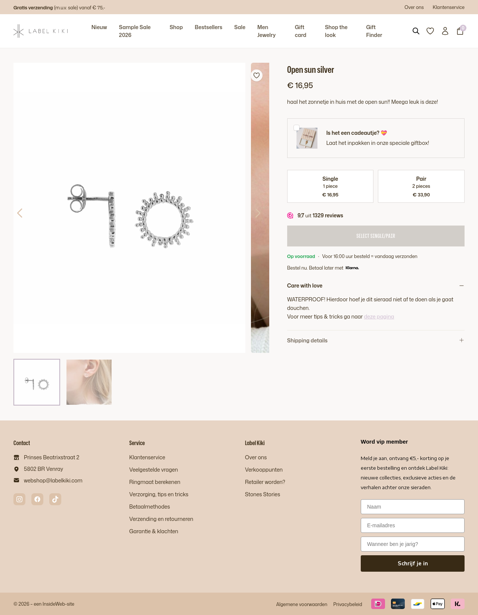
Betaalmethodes (149, 506)
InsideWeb (54, 603)
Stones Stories (262, 494)
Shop (176, 27)
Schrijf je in (413, 563)
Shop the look (336, 31)
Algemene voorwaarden (301, 604)
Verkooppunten (264, 469)
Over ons (414, 7)
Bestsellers (208, 27)
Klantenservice (449, 7)
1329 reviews (328, 215)
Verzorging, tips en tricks (158, 494)
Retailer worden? (265, 481)
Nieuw (99, 27)
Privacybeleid (347, 604)
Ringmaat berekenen (154, 481)
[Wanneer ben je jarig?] (413, 544)
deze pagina (379, 316)
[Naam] (413, 506)
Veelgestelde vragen (153, 469)
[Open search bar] (416, 31)
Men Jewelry (266, 31)
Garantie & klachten (153, 531)
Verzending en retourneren (161, 518)
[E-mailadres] (413, 525)
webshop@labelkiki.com (53, 480)
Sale (239, 27)
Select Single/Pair (375, 235)
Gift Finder (374, 31)
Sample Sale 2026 (135, 31)
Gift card (300, 31)
